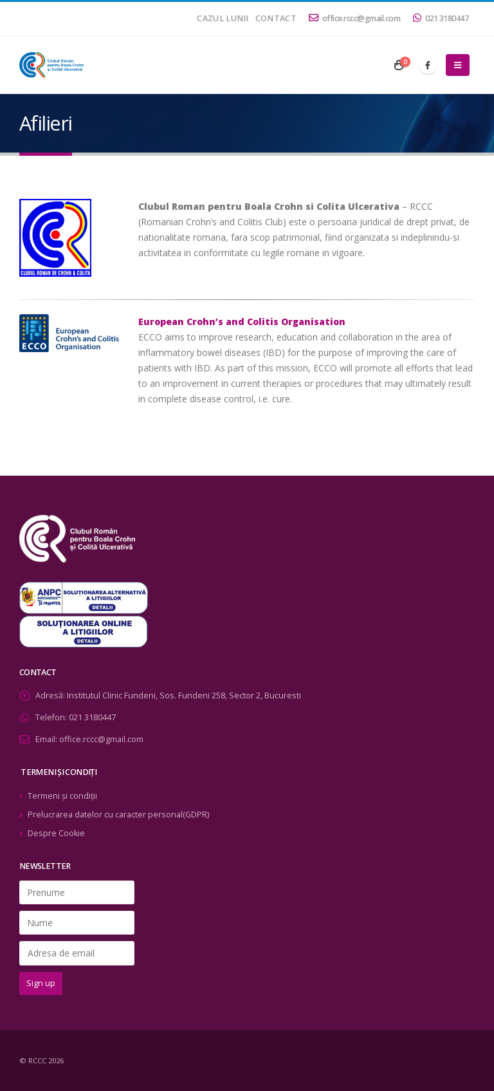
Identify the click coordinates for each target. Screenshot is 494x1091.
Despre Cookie (56, 833)
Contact (276, 18)
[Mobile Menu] (458, 65)
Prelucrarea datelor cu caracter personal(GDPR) (118, 814)
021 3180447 (440, 18)
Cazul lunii (222, 18)
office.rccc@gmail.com (354, 18)
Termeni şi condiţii (62, 795)
